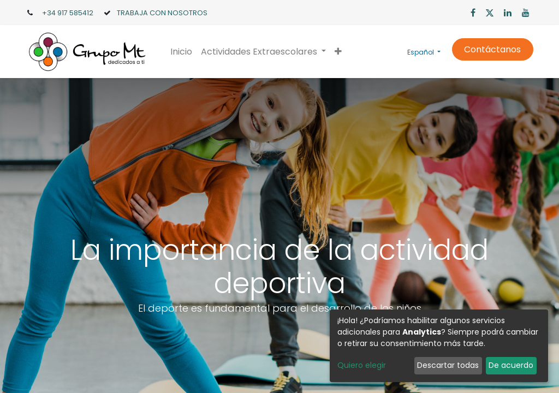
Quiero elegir (361, 365)
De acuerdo (511, 365)
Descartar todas (448, 365)
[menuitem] (181, 52)
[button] (338, 52)
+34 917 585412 (67, 12)
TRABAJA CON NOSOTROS (162, 12)
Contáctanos (492, 49)
